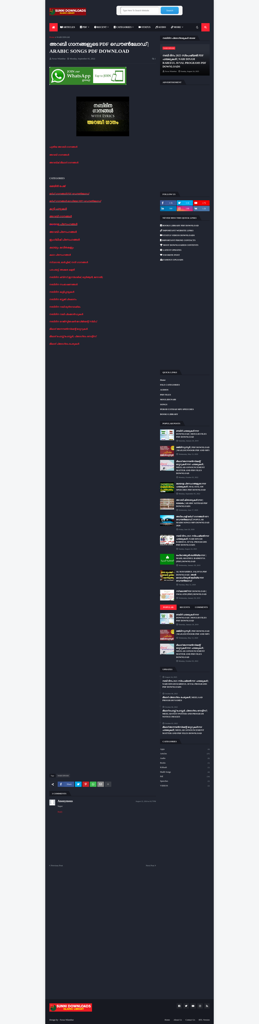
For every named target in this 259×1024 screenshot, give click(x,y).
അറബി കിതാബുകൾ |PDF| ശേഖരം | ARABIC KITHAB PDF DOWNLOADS (191, 503)
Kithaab (185, 767)
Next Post (150, 865)
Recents (185, 607)
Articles (185, 753)
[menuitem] (53, 27)
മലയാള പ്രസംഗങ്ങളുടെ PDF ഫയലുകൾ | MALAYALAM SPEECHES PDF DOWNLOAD (191, 486)
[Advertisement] (102, 369)
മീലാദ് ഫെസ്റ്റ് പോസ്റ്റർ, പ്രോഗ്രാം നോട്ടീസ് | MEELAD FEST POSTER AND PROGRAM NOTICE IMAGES (184, 713)
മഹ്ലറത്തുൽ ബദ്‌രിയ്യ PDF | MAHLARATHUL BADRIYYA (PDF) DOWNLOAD (191, 558)
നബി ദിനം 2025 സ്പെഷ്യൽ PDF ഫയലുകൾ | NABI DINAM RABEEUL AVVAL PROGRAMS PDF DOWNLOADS (184, 61)
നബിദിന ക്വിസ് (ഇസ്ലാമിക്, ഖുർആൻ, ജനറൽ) (76, 277)
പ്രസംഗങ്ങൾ (68, 224)
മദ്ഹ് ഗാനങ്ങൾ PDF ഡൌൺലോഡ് (69, 193)
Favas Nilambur (67, 1020)
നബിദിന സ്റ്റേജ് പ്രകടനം (62, 299)
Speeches (185, 781)
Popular (168, 607)
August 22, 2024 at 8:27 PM (146, 801)
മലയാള (54, 224)
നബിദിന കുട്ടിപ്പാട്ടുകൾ (61, 292)
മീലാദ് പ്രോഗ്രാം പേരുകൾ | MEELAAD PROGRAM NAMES (182, 699)
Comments (201, 607)
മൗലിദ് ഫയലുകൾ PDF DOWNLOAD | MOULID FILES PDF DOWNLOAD (191, 434)
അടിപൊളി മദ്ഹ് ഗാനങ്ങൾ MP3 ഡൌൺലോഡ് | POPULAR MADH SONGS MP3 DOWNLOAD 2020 (192, 521)
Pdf (185, 776)
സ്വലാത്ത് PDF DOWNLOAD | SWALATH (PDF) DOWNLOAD (191, 592)
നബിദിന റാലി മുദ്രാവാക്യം (64, 307)
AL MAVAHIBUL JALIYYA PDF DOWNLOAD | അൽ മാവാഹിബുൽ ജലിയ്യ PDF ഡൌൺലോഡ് (191, 576)
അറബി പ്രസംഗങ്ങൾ (63, 232)
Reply (60, 812)
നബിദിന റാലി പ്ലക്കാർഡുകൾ (66, 314)
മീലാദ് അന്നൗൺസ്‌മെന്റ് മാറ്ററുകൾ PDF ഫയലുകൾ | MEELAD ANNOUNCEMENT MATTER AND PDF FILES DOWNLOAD (190, 467)
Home (52, 37)
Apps (185, 749)
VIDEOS (185, 785)
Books (185, 763)
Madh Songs (185, 772)
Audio (185, 758)
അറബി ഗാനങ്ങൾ (59, 155)
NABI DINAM (63, 37)
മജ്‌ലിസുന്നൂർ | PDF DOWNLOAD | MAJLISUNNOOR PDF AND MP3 (192, 448)
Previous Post (57, 865)
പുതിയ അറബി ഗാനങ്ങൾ (63, 147)
